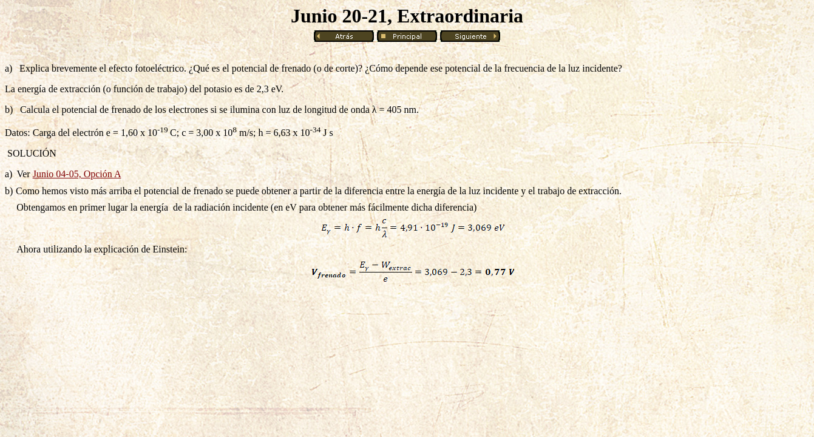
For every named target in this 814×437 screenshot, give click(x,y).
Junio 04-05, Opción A (77, 174)
